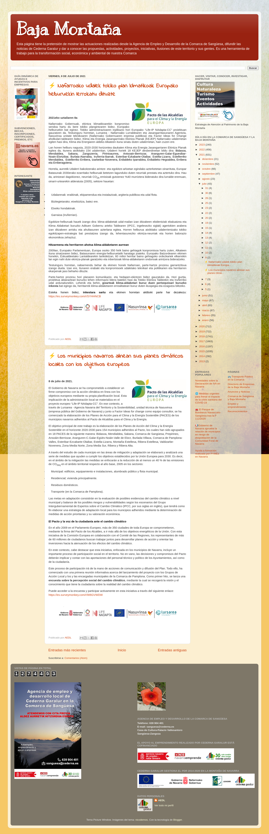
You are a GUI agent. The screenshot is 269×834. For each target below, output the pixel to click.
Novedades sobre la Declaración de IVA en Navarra (207, 383)
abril (205, 305)
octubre (206, 168)
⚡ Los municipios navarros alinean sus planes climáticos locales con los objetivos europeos (116, 360)
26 (207, 198)
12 (207, 242)
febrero (206, 315)
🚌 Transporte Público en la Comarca (240, 378)
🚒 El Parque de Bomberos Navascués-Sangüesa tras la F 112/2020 (208, 414)
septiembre (209, 173)
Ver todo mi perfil (163, 805)
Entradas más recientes (67, 650)
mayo (205, 300)
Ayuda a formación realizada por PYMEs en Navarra (207, 453)
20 (207, 217)
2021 (202, 154)
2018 (202, 336)
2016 (202, 346)
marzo (206, 310)
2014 (202, 356)
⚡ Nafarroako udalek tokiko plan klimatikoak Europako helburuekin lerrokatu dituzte (113, 90)
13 (207, 237)
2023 (202, 144)
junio (205, 295)
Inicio (122, 650)
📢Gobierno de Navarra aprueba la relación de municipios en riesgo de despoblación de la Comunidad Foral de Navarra (207, 434)
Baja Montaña (68, 29)
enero (205, 320)
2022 (202, 149)
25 (207, 203)
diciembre (208, 159)
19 (207, 222)
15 (207, 227)
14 (207, 232)
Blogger (177, 819)
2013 (202, 361)
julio (204, 183)
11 (207, 247)
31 (207, 188)
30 (207, 193)
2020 (202, 326)
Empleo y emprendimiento (237, 405)
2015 (202, 351)
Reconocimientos (237, 411)
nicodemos (141, 819)
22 (207, 213)
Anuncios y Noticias (239, 391)
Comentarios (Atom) (76, 658)
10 (207, 252)
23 (207, 207)
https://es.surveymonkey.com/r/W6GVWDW (76, 594)
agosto (206, 178)
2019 (202, 331)
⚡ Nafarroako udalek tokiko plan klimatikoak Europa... (223, 263)
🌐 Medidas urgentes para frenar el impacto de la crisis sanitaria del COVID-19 (208, 398)
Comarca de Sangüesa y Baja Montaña (241, 398)
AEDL (161, 800)
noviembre (208, 163)
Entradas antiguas (172, 650)
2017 (202, 341)
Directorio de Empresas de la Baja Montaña (241, 386)
